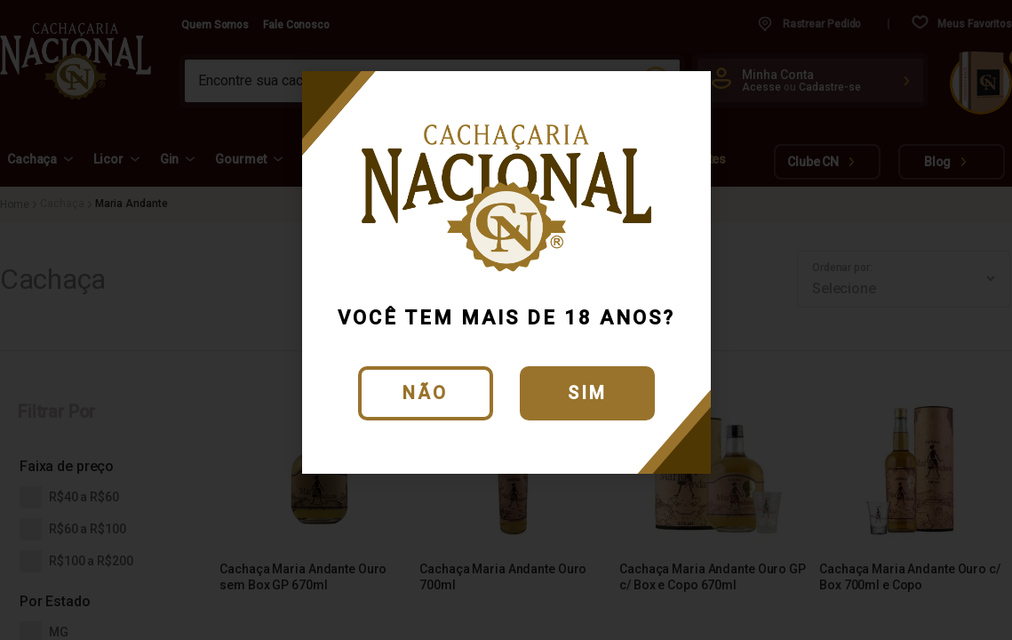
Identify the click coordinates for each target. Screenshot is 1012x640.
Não (425, 393)
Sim (587, 393)
